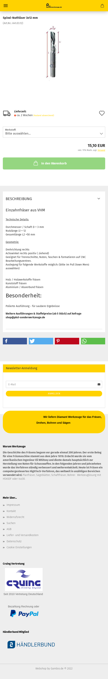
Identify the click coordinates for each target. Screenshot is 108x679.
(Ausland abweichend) (43, 115)
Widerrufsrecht (15, 517)
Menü (6, 5)
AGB (9, 529)
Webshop (40, 668)
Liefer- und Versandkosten (22, 535)
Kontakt (11, 511)
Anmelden (54, 393)
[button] (15, 341)
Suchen (11, 523)
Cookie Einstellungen (19, 547)
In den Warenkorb (50, 163)
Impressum (13, 505)
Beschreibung (19, 199)
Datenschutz (14, 541)
